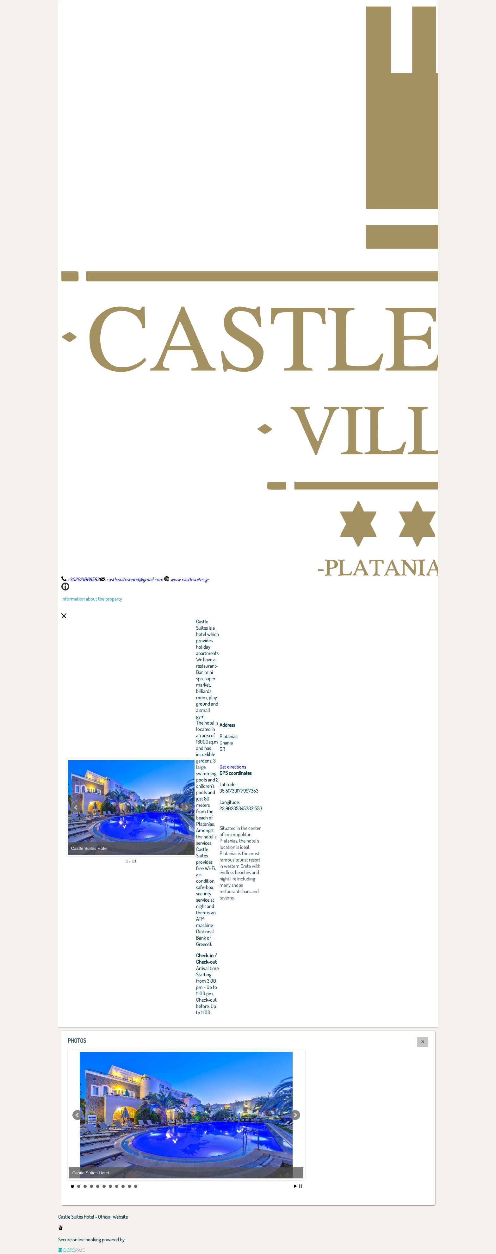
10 (129, 1186)
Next (186, 807)
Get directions (233, 766)
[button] (422, 1042)
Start (295, 1186)
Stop (300, 1186)
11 (135, 1186)
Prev (76, 807)
